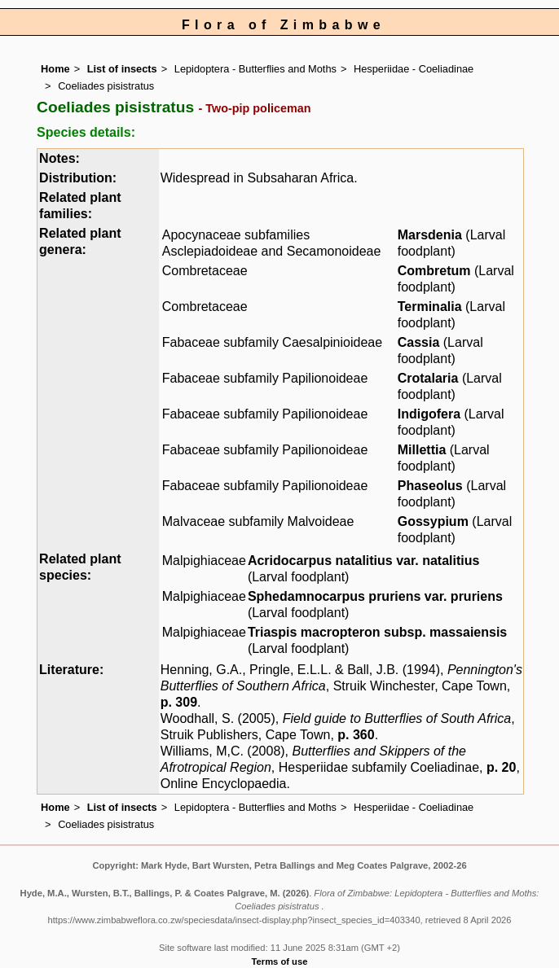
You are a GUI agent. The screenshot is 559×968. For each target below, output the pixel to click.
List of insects (122, 69)
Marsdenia (430, 235)
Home (55, 69)
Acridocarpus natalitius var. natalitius (364, 560)
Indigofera (429, 414)
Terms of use (280, 961)
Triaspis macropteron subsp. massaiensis (377, 632)
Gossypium (433, 521)
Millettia (422, 450)
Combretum (434, 271)
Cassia (419, 342)
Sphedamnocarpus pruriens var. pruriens (375, 596)
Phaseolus (430, 486)
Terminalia (430, 306)
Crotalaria (428, 378)
